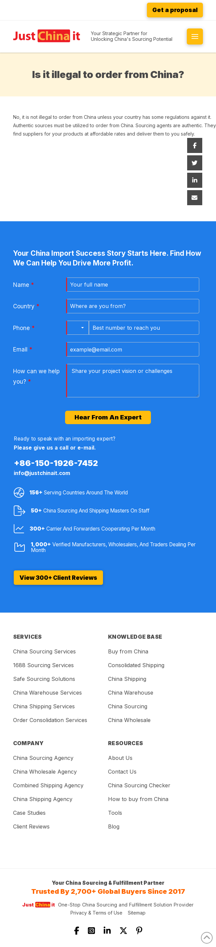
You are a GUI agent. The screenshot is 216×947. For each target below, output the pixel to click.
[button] (195, 36)
